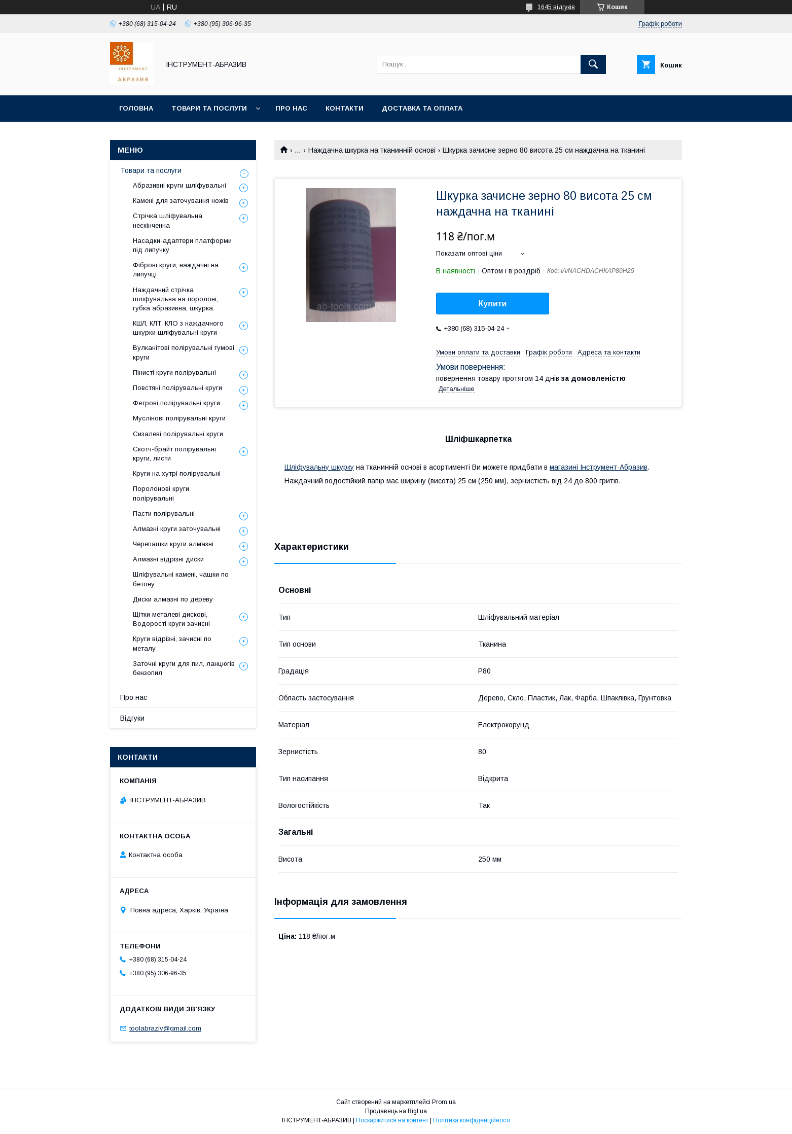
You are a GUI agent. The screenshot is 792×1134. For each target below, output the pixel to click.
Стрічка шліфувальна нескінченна (167, 220)
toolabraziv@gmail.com (165, 1028)
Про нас (291, 108)
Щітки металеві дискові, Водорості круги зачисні (171, 619)
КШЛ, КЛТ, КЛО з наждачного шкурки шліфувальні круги (178, 328)
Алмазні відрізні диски (168, 559)
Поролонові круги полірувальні (161, 493)
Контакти (345, 108)
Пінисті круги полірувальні (174, 372)
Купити (493, 303)
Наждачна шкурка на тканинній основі (372, 150)
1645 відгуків (556, 7)
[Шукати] (593, 64)
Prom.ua (444, 1102)
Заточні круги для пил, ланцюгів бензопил (184, 668)
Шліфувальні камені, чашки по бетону (181, 579)
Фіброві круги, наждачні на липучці (176, 269)
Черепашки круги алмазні (173, 544)
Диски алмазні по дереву (173, 599)
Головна (136, 108)
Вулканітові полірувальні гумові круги (183, 352)
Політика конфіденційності (471, 1120)
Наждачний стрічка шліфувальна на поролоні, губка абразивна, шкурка (175, 299)
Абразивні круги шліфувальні (179, 185)
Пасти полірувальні (164, 513)
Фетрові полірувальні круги (176, 403)
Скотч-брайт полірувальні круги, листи (174, 453)
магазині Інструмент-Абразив (598, 467)
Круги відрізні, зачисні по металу (172, 643)
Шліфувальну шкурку (319, 467)
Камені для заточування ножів (181, 200)
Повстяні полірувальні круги (177, 388)
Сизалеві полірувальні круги (178, 434)
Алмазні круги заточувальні (177, 529)
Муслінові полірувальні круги (179, 418)
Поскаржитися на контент (392, 1120)
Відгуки (132, 718)
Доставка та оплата (422, 108)
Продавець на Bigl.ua (396, 1111)
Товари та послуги (209, 108)
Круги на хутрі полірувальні (177, 473)
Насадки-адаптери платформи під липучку (182, 245)
